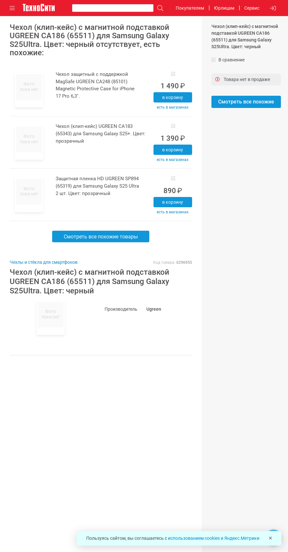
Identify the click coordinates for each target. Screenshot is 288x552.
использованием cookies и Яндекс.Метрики (213, 538)
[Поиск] (158, 8)
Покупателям (190, 8)
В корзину (172, 97)
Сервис (251, 8)
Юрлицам (224, 8)
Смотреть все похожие (246, 102)
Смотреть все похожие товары (101, 237)
